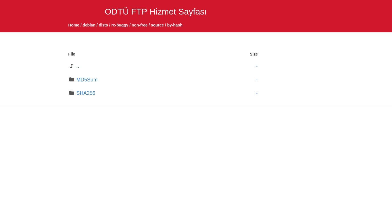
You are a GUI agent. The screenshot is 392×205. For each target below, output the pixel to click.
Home (73, 25)
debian (89, 25)
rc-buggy (119, 25)
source (157, 25)
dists (103, 25)
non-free (140, 25)
